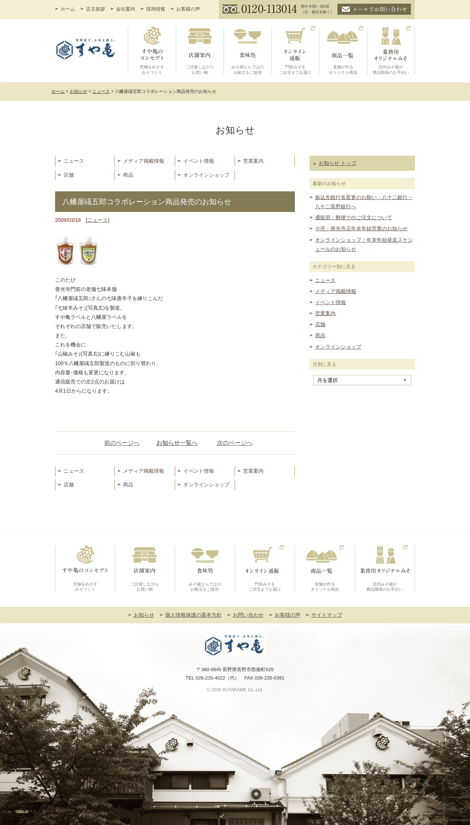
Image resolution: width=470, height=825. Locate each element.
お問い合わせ (248, 615)
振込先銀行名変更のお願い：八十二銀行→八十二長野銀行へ (364, 201)
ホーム (68, 9)
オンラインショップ (206, 175)
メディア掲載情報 (143, 161)
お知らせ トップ (337, 163)
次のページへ (234, 443)
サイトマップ (326, 615)
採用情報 (155, 9)
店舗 (69, 175)
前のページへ (122, 443)
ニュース (74, 161)
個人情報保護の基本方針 (193, 615)
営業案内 (253, 161)
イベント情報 (198, 161)
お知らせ (144, 615)
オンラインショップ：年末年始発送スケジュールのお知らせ (364, 244)
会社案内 (125, 9)
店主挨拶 (95, 9)
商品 (128, 175)
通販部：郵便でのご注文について (353, 217)
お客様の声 (188, 9)
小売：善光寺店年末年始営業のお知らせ (361, 228)
